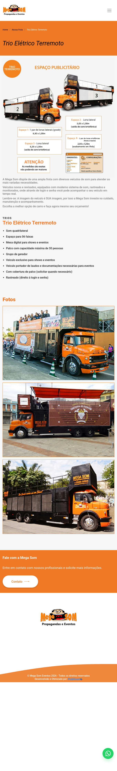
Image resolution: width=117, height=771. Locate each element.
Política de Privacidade (15, 660)
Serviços (7, 650)
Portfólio (7, 654)
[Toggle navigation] (109, 10)
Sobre (6, 644)
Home (6, 641)
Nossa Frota (9, 647)
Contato (16, 581)
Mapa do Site (10, 663)
